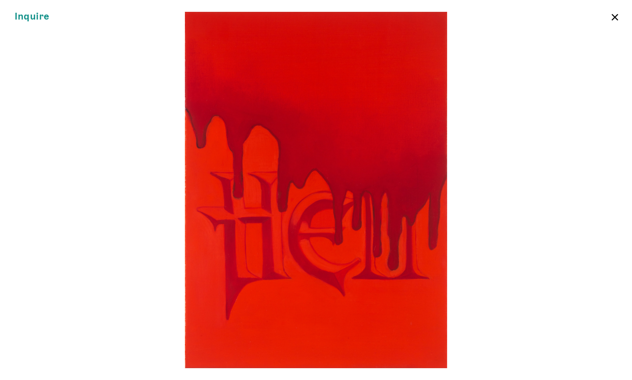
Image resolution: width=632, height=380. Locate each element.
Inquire (32, 16)
